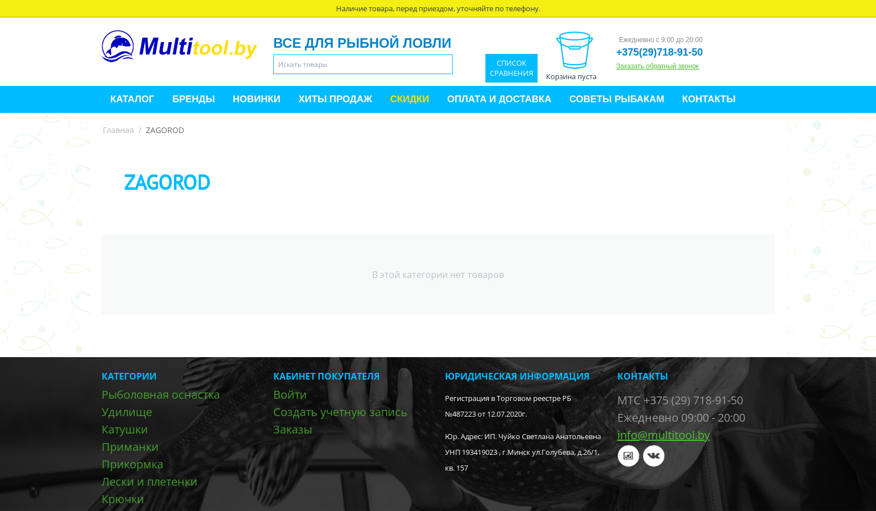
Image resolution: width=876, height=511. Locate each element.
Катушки (125, 429)
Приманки (130, 446)
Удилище (127, 411)
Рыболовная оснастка (161, 394)
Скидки (409, 99)
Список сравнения (511, 68)
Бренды (193, 99)
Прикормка (132, 464)
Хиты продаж (335, 99)
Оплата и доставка (499, 99)
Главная (118, 130)
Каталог (132, 99)
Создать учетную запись (340, 411)
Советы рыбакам (616, 99)
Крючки (123, 499)
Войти (290, 394)
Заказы (292, 429)
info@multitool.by (663, 434)
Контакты (709, 99)
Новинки (257, 99)
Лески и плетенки (150, 481)
